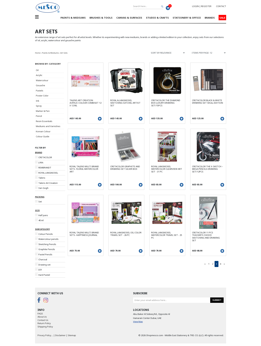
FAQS (40, 313)
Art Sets (64, 53)
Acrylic (39, 75)
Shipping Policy (45, 326)
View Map (138, 321)
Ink (37, 100)
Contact (221, 6)
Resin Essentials (44, 121)
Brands (210, 17)
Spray (39, 105)
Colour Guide (42, 136)
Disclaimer (60, 335)
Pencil (39, 116)
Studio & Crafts (157, 17)
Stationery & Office (187, 17)
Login (195, 6)
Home (38, 53)
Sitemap (72, 335)
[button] (50, 64)
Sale (222, 17)
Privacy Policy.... (45, 335)
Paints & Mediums (73, 17)
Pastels (39, 90)
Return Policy (44, 323)
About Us (42, 316)
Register (206, 6)
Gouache (40, 85)
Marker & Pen (43, 110)
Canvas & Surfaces (129, 17)
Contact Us (43, 320)
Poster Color (42, 95)
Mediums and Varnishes (48, 126)
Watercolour (42, 80)
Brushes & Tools (101, 17)
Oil (37, 70)
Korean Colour (43, 131)
